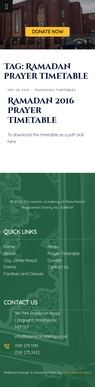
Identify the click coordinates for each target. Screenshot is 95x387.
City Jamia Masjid (20, 260)
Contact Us (58, 266)
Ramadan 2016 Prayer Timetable (41, 111)
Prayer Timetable (64, 253)
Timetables (66, 90)
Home (9, 246)
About (9, 253)
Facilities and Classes (24, 273)
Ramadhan (44, 90)
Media (53, 246)
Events (10, 266)
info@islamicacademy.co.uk (41, 336)
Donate (55, 260)
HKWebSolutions (77, 372)
